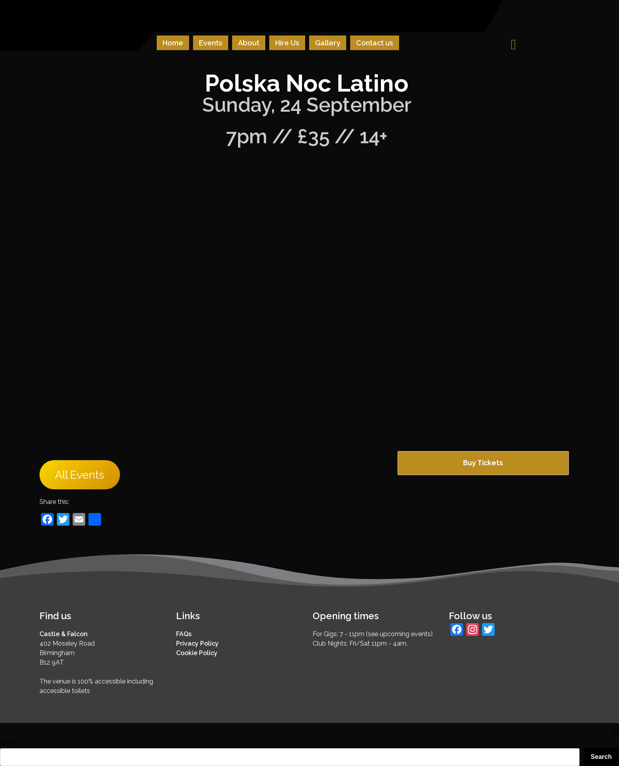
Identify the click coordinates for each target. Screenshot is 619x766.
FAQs (183, 634)
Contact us (374, 43)
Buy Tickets (483, 463)
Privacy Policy (197, 643)
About (248, 43)
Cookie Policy (197, 653)
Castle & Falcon (63, 634)
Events (210, 43)
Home (173, 43)
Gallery (327, 43)
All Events (79, 474)
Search (10, 743)
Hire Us (287, 43)
